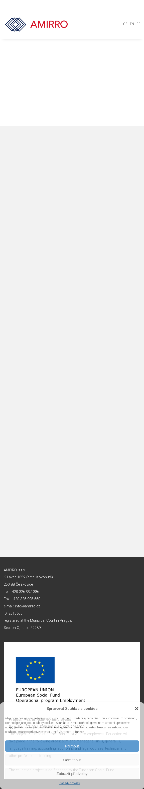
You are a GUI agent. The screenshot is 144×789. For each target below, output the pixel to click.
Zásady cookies (69, 783)
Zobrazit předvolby (72, 773)
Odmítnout (72, 760)
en (132, 24)
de (138, 24)
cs (125, 24)
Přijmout (72, 746)
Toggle (135, 14)
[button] (136, 708)
